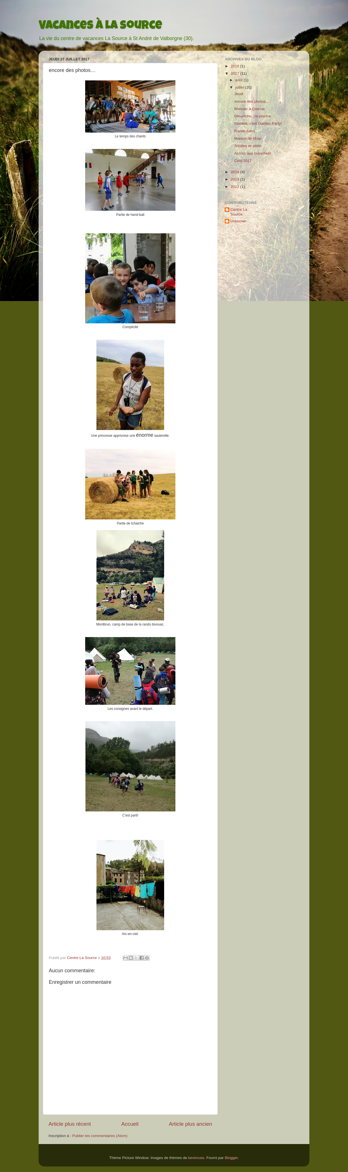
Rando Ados (244, 131)
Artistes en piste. (248, 146)
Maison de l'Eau (247, 138)
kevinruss (196, 1158)
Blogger (231, 1158)
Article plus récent (70, 1124)
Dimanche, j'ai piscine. (253, 116)
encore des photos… (252, 101)
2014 (235, 172)
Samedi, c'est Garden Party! (258, 123)
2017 (235, 73)
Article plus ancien (190, 1124)
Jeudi (238, 94)
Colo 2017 (243, 161)
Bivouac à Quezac (249, 109)
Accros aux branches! (252, 153)
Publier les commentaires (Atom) (99, 1136)
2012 (235, 187)
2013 (235, 179)
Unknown (238, 221)
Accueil (129, 1124)
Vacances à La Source (100, 26)
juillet (240, 87)
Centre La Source (238, 211)
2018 (235, 66)
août (239, 80)
